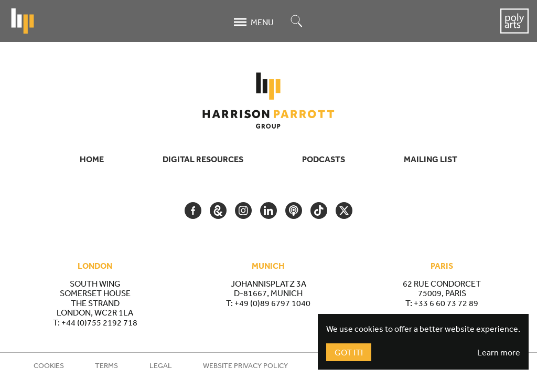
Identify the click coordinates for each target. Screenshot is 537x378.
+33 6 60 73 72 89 (446, 303)
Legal (160, 365)
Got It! (349, 352)
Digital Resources (203, 159)
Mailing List (430, 159)
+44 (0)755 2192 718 (99, 322)
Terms (106, 365)
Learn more (498, 352)
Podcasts (323, 159)
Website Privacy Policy (245, 365)
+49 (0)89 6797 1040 (272, 303)
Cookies (49, 365)
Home (92, 159)
